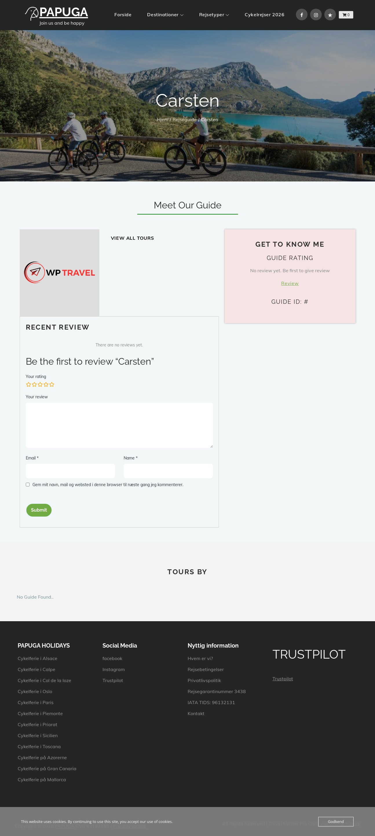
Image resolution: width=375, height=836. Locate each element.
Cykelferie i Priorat (37, 724)
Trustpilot (113, 680)
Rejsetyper (214, 14)
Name (131, 458)
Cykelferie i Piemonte (40, 713)
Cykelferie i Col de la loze (44, 680)
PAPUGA (63, 12)
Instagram (114, 669)
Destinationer (165, 14)
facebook (112, 658)
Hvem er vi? (200, 658)
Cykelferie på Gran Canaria (47, 768)
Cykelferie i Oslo (35, 691)
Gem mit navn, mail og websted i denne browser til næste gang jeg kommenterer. (107, 485)
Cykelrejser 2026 (264, 14)
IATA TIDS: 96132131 (211, 702)
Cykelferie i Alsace (37, 658)
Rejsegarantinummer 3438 (217, 691)
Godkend (336, 821)
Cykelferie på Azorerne (42, 757)
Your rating (36, 376)
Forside (122, 14)
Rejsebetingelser (206, 669)
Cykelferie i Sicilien (38, 735)
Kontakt (196, 713)
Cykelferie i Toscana (39, 746)
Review (290, 283)
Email (32, 458)
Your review (37, 396)
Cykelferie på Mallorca (42, 779)
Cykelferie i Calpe (36, 669)
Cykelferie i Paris (36, 702)
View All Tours (132, 238)
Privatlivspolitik (204, 680)
